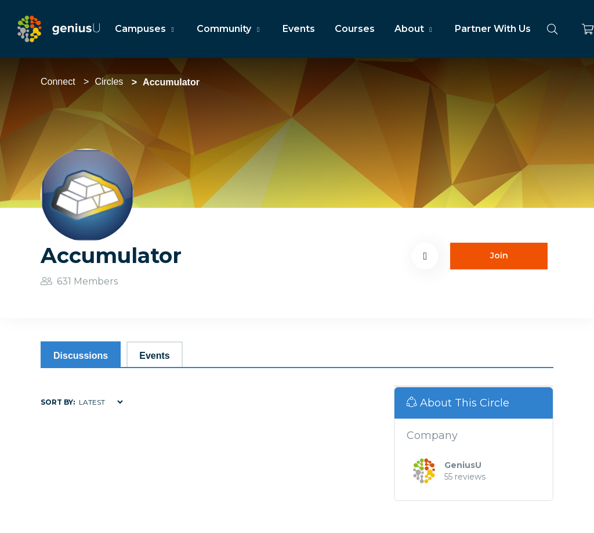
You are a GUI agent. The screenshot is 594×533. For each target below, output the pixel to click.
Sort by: (58, 402)
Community (229, 28)
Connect (58, 82)
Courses (355, 28)
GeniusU (462, 465)
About (414, 28)
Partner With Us (493, 28)
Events (298, 28)
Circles (109, 82)
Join (499, 255)
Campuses (146, 28)
